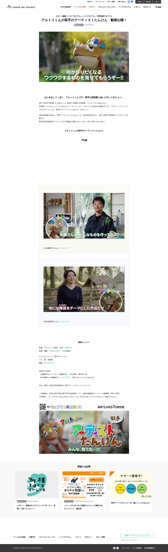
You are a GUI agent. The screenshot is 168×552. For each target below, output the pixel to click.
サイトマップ (125, 548)
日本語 (139, 1)
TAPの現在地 (65, 7)
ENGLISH (148, 1)
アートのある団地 (79, 7)
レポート (137, 7)
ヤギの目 (64, 377)
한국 (157, 1)
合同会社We (54, 351)
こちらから (62, 248)
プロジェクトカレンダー (107, 7)
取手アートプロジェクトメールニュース (137, 536)
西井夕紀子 (48, 363)
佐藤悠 (67, 348)
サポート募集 (100, 537)
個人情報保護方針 (149, 548)
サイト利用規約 (136, 548)
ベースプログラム (124, 7)
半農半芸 (92, 7)
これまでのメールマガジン (129, 540)
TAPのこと (147, 7)
